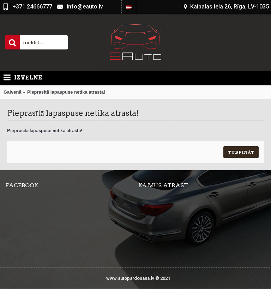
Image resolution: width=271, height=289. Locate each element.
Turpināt (241, 152)
